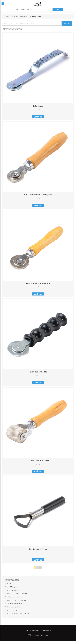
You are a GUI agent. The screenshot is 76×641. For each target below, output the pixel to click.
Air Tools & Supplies (12, 587)
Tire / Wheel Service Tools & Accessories (17, 593)
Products (7, 16)
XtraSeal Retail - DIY (12, 610)
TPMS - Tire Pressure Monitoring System (17, 600)
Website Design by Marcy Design (38, 635)
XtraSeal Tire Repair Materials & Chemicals (18, 613)
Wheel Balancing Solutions (14, 607)
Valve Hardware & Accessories (14, 603)
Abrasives (9, 583)
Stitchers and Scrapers (35, 16)
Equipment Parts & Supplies (14, 590)
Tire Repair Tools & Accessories (19, 16)
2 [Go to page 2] (37, 567)
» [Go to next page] (40, 567)
